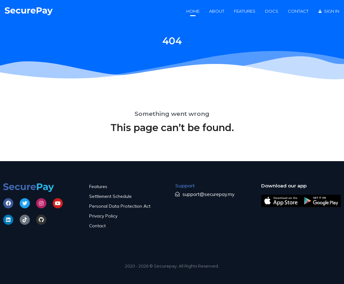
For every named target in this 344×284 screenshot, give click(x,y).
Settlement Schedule (110, 196)
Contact (97, 226)
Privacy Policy (103, 216)
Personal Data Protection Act (119, 206)
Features (98, 186)
